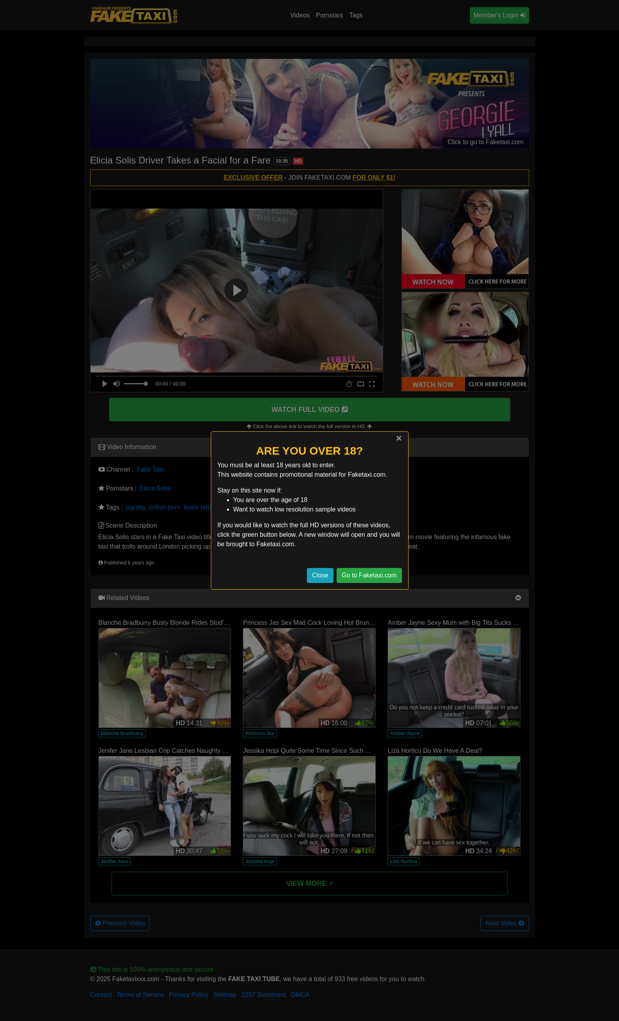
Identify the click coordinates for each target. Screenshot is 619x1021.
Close (320, 575)
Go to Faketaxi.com (369, 575)
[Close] (399, 438)
